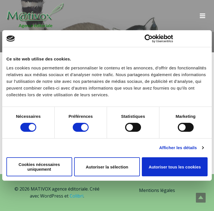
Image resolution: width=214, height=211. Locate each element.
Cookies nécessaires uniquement (39, 167)
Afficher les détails (178, 147)
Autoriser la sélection (107, 167)
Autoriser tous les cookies (175, 167)
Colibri (76, 196)
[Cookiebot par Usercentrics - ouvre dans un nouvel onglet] (148, 38)
